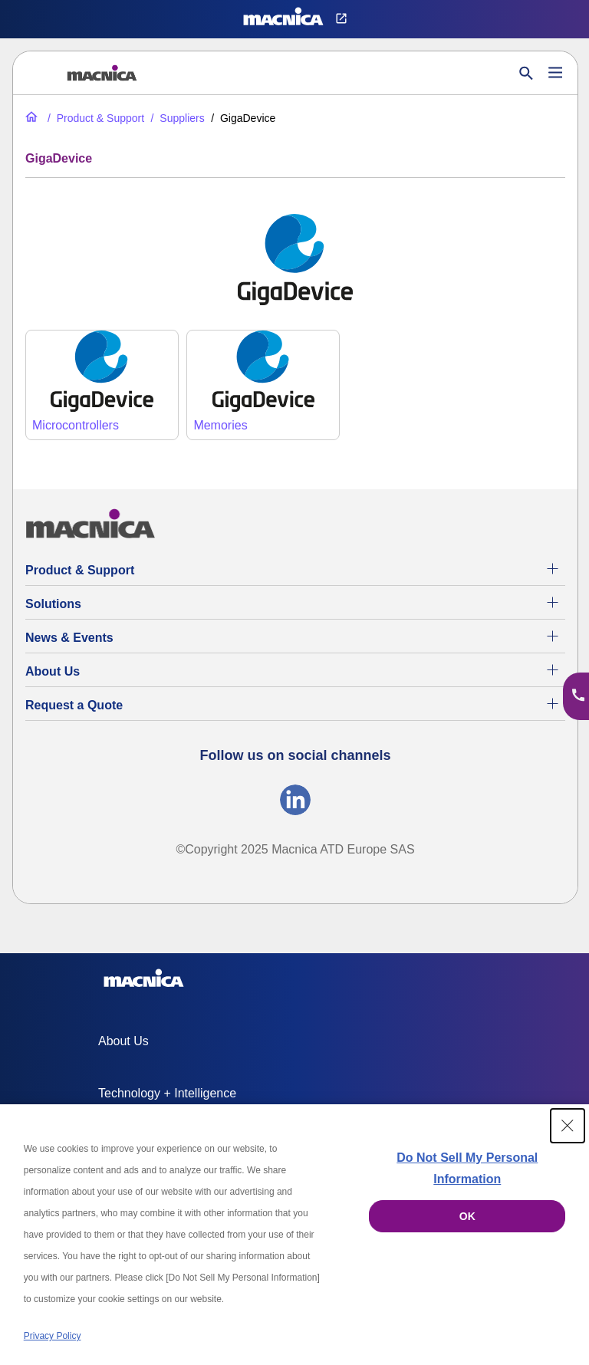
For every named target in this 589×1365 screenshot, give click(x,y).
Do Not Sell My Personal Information (467, 1168)
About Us (52, 671)
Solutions (53, 603)
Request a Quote (74, 705)
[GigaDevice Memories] (263, 385)
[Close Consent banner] (567, 1126)
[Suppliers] (176, 118)
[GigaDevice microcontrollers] (102, 385)
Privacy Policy (52, 1335)
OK (467, 1216)
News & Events (69, 637)
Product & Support (79, 570)
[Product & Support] (94, 118)
